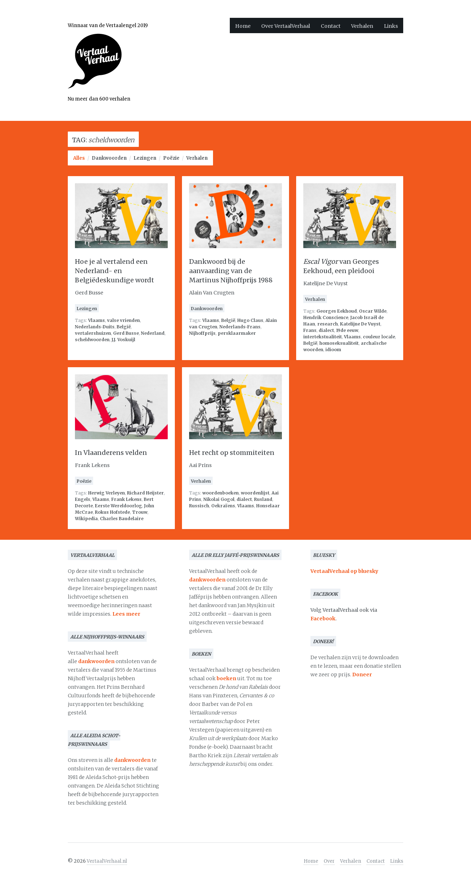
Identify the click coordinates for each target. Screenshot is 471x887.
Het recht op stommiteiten (231, 452)
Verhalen (362, 26)
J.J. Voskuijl (123, 339)
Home (242, 26)
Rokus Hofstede (112, 512)
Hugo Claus (250, 320)
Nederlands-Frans (239, 326)
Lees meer (126, 614)
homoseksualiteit (339, 343)
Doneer (362, 674)
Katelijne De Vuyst (360, 324)
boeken (226, 678)
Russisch (199, 505)
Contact (330, 26)
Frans (309, 330)
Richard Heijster (145, 493)
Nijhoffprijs (202, 333)
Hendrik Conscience (325, 317)
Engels (82, 499)
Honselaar (268, 505)
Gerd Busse (126, 333)
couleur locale (379, 336)
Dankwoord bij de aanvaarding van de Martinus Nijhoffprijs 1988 (231, 270)
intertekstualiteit (322, 336)
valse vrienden (123, 320)
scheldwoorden (92, 339)
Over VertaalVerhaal (285, 26)
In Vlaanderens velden (111, 452)
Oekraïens (223, 505)
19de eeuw (347, 330)
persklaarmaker (237, 333)
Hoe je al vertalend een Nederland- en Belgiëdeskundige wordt (114, 270)
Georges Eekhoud (336, 311)
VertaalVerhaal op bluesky (344, 571)
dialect (326, 330)
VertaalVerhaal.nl (107, 861)
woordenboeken (220, 493)
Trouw (139, 512)
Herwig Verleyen (106, 493)
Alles (79, 158)
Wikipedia (86, 518)
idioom (333, 349)
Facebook (322, 618)
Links (391, 26)
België (124, 326)
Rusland (263, 499)
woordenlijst (255, 493)
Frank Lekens (126, 499)
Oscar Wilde (372, 311)
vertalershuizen (93, 333)
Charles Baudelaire (121, 518)
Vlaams (96, 320)
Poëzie (171, 158)
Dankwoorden (109, 158)
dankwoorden (96, 661)
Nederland (152, 333)
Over (329, 861)
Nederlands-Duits (95, 326)
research (327, 324)
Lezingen (144, 158)
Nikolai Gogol (218, 499)
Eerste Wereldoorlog (118, 505)
